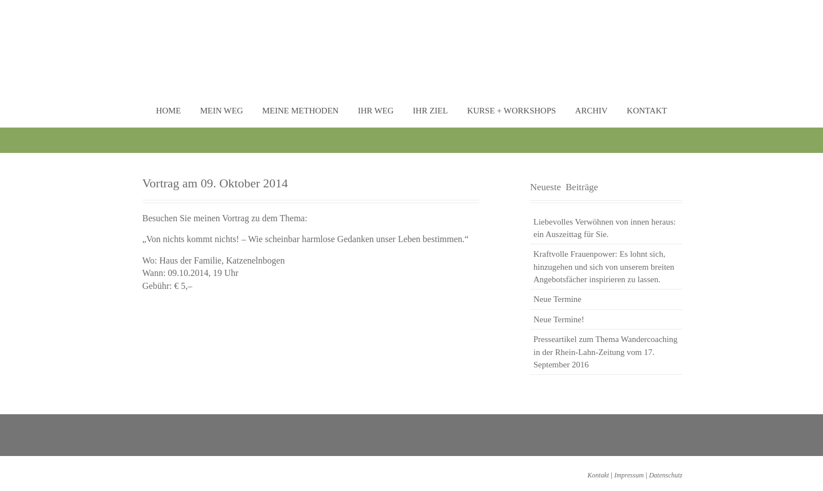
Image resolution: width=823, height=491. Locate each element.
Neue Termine (557, 299)
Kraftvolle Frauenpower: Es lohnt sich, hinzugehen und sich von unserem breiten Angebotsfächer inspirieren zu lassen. (604, 266)
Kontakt (647, 110)
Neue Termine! (558, 319)
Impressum (628, 475)
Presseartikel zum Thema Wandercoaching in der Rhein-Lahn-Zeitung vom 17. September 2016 (605, 352)
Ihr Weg (375, 110)
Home (168, 110)
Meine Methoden (300, 110)
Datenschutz (665, 475)
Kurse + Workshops (511, 110)
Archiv (591, 110)
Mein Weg (221, 110)
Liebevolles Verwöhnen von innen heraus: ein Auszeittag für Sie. (604, 228)
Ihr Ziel (430, 110)
